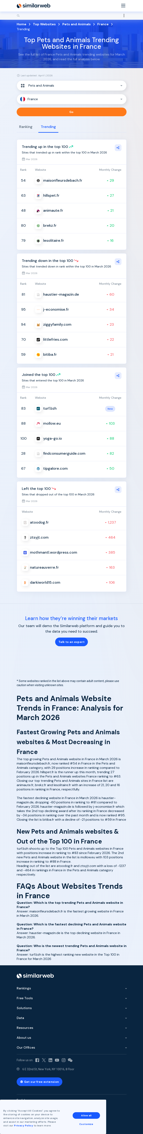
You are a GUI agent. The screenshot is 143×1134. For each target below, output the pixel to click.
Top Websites (44, 24)
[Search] (71, 16)
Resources (25, 1028)
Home (21, 24)
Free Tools (25, 998)
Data (20, 1018)
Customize (86, 1124)
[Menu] (123, 5)
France (103, 24)
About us (24, 1037)
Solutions (24, 1008)
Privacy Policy (23, 1125)
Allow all (86, 1115)
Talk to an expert (71, 642)
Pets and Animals (76, 24)
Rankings (24, 988)
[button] (72, 85)
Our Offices (26, 1047)
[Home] (33, 5)
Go (71, 112)
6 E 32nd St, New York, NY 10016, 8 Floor (48, 1069)
